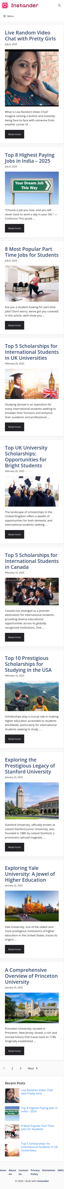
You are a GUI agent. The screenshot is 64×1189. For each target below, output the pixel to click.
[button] (59, 5)
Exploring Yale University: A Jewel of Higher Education (30, 874)
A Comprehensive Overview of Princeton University (31, 976)
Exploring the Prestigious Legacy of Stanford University (30, 765)
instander (43, 1181)
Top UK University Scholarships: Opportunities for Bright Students (26, 456)
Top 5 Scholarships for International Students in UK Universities (32, 352)
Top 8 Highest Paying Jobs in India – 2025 (29, 157)
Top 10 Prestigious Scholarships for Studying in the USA (28, 664)
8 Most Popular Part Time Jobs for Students (32, 252)
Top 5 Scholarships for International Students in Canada (32, 561)
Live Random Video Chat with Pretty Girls (30, 35)
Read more (14, 134)
